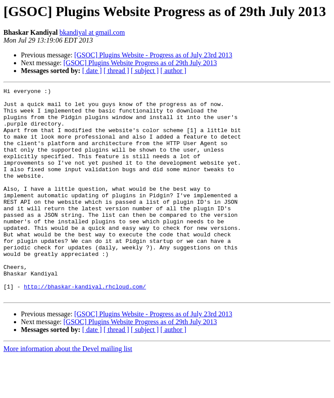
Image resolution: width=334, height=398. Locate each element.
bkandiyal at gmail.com (92, 32)
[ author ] (173, 70)
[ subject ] (145, 70)
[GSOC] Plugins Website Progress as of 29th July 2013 (140, 62)
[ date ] (92, 70)
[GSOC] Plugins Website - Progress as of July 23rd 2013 (153, 55)
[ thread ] (116, 70)
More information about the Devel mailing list (67, 390)
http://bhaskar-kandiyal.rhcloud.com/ (85, 327)
